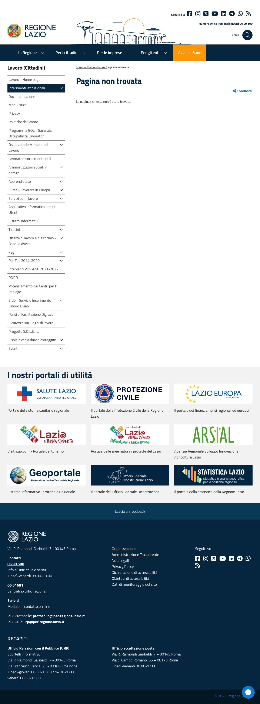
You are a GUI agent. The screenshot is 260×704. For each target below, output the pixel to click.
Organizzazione (124, 548)
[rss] (248, 13)
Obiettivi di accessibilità (130, 578)
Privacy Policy (123, 566)
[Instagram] (197, 13)
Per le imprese (109, 52)
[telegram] (232, 13)
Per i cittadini (67, 52)
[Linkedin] (223, 13)
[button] (61, 87)
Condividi (242, 91)
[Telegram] (240, 558)
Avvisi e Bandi (190, 52)
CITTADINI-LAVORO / (96, 67)
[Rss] (197, 565)
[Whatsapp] (240, 13)
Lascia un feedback (130, 511)
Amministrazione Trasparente (135, 554)
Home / (80, 67)
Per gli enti (150, 52)
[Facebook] (189, 13)
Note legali (120, 560)
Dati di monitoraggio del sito (134, 584)
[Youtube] (214, 13)
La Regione (27, 52)
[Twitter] (206, 13)
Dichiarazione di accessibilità (134, 572)
